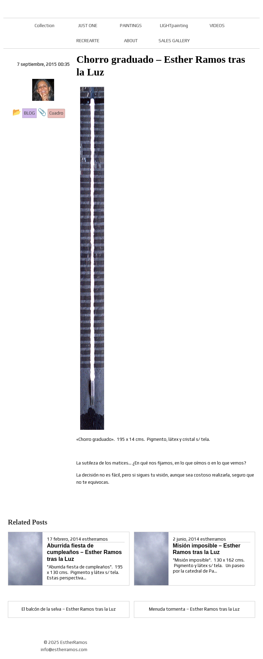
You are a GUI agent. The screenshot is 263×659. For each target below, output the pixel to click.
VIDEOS (217, 25)
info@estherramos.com (64, 649)
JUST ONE (87, 25)
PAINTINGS (131, 25)
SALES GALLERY (174, 40)
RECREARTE (87, 40)
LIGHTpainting (174, 25)
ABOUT (131, 40)
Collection (44, 25)
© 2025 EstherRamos (65, 642)
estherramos (95, 539)
